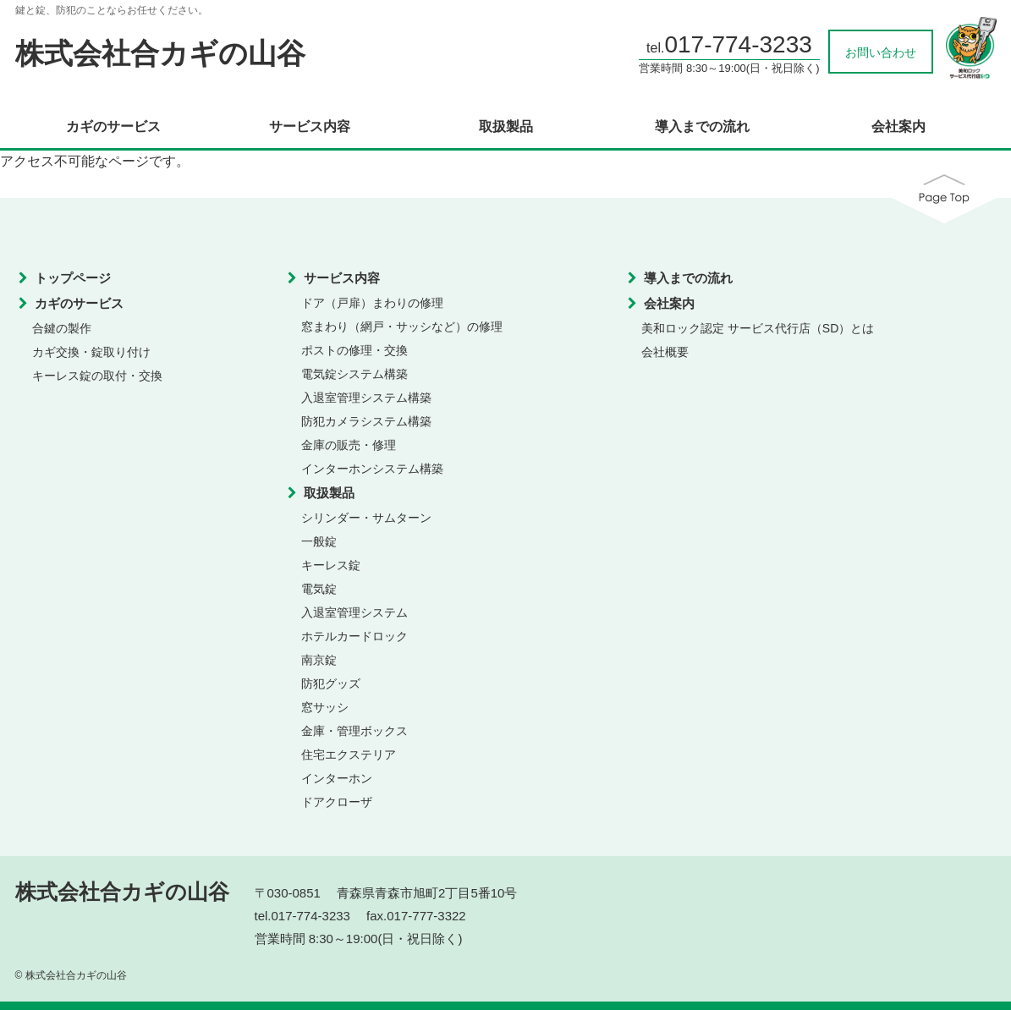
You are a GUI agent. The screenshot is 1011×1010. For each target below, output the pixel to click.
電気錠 (319, 589)
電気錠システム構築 (354, 374)
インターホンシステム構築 (372, 468)
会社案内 (898, 127)
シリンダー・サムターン (366, 517)
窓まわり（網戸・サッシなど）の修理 (402, 326)
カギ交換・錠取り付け (91, 352)
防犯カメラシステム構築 (366, 421)
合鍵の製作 (61, 328)
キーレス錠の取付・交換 (97, 375)
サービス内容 (309, 127)
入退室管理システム (354, 612)
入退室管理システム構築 (366, 397)
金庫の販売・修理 (348, 445)
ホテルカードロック (354, 636)
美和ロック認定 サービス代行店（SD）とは (757, 328)
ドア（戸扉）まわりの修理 (372, 303)
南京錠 (319, 660)
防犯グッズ (330, 683)
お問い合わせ (880, 52)
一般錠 (319, 541)
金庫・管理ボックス (354, 731)
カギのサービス (113, 127)
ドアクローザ (336, 802)
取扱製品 (506, 127)
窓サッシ (325, 707)
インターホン (336, 778)
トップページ (73, 278)
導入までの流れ (702, 127)
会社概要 (665, 352)
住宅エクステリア (348, 754)
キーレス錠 (330, 565)
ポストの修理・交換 (354, 350)
